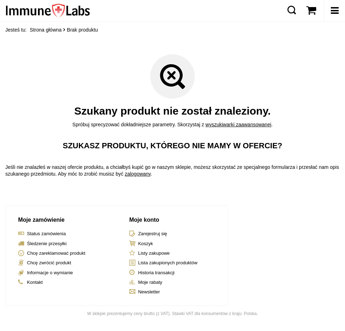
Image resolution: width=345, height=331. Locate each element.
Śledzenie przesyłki (46, 243)
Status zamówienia (46, 233)
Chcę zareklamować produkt (56, 253)
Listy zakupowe (154, 253)
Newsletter (149, 291)
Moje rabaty (150, 282)
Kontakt (35, 282)
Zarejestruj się (152, 233)
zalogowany (138, 174)
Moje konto (144, 220)
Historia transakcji (156, 272)
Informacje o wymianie (50, 272)
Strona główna (46, 30)
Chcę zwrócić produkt (49, 262)
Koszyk (145, 243)
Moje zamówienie (41, 220)
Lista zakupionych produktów (168, 262)
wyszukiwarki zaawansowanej (238, 124)
